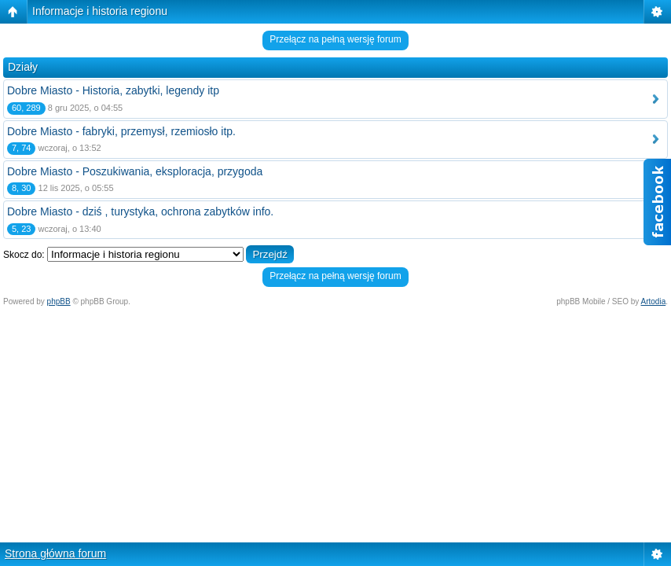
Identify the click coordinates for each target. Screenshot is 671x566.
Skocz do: (24, 254)
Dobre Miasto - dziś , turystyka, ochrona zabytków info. (140, 211)
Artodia (653, 301)
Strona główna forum (55, 553)
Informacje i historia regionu (99, 11)
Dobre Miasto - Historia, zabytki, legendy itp (113, 90)
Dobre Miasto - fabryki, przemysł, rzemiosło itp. (121, 131)
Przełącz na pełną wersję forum (335, 39)
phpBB (59, 301)
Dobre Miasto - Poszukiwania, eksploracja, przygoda (134, 171)
